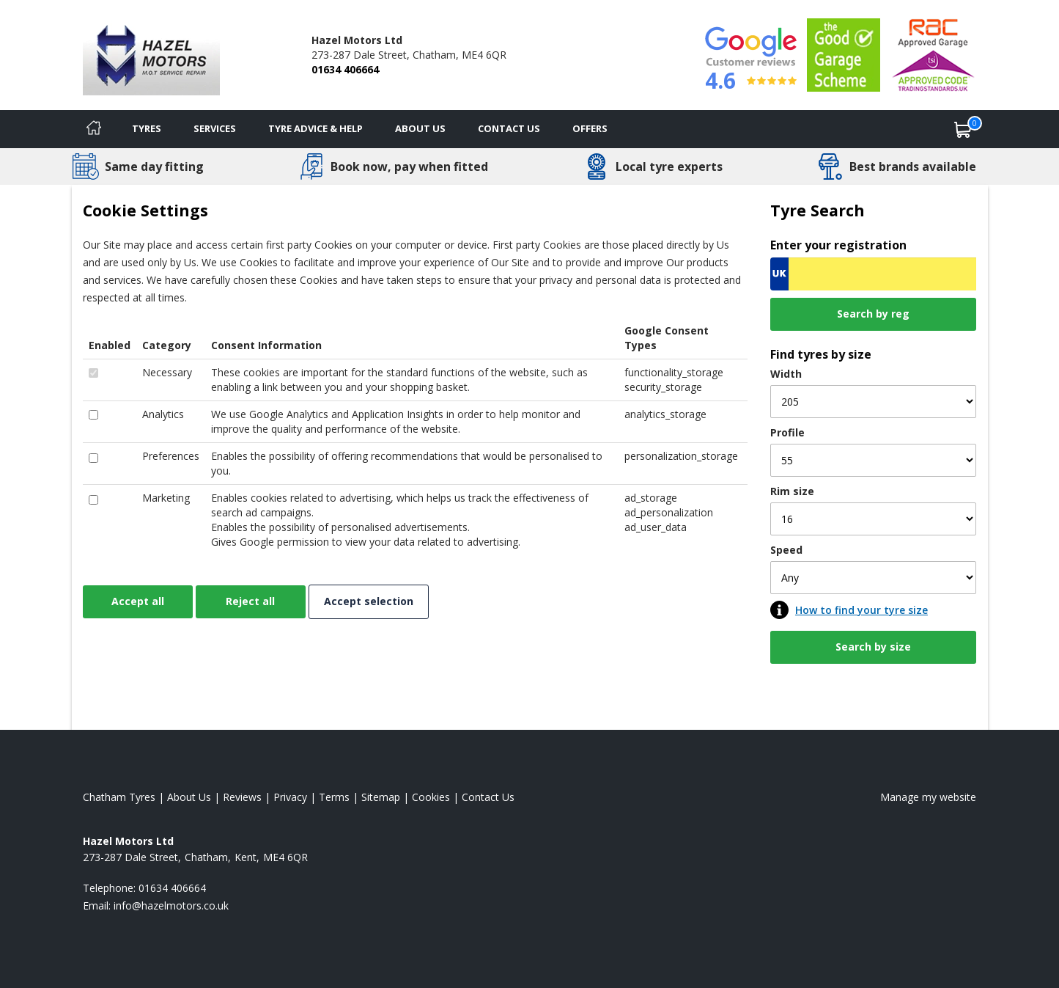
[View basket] (963, 129)
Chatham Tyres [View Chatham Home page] (119, 797)
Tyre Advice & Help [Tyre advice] (315, 128)
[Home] (94, 129)
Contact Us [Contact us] (509, 128)
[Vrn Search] (873, 273)
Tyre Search (817, 210)
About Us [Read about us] (189, 797)
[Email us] (171, 905)
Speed (786, 550)
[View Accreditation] (843, 54)
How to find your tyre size (861, 610)
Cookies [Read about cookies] (431, 797)
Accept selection (368, 601)
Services (214, 128)
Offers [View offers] (590, 128)
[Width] (873, 401)
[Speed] (873, 577)
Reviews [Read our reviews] (242, 797)
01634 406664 (345, 69)
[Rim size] (873, 518)
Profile (787, 432)
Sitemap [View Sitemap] (380, 797)
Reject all (250, 601)
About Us (420, 128)
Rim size (792, 491)
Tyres (146, 128)
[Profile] (873, 460)
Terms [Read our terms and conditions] (334, 797)
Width (786, 374)
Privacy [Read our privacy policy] (290, 797)
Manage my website (928, 797)
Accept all (137, 601)
